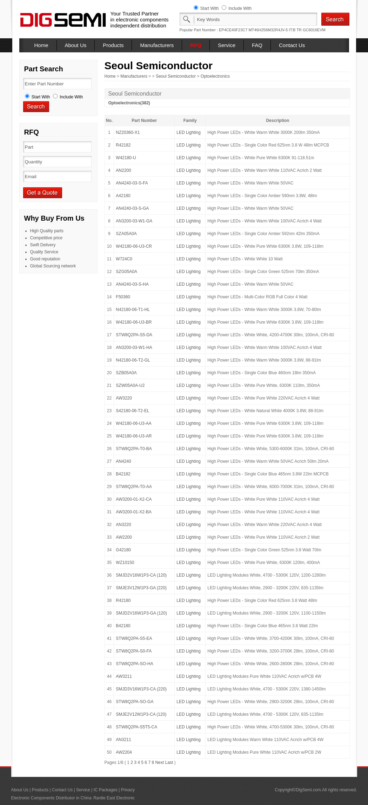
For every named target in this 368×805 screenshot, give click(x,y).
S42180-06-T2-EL (132, 410)
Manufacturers (157, 45)
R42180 (123, 600)
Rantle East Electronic (114, 798)
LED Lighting (188, 132)
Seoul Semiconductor (176, 76)
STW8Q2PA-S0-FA (134, 651)
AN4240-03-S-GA (132, 208)
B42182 (123, 474)
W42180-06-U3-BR (134, 322)
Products (113, 45)
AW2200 (124, 537)
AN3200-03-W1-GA (134, 221)
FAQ (257, 45)
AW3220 (124, 398)
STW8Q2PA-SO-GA (134, 701)
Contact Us (292, 45)
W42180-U (126, 157)
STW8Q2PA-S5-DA (134, 334)
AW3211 (124, 676)
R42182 (123, 145)
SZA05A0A (126, 233)
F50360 (123, 296)
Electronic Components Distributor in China (51, 798)
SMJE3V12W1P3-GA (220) (141, 587)
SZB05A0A (126, 372)
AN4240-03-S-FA (132, 183)
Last (169, 762)
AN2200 (123, 170)
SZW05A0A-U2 (130, 385)
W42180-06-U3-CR (134, 246)
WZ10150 (125, 562)
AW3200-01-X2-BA (134, 511)
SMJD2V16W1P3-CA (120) (141, 575)
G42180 (123, 549)
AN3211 (123, 739)
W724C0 (124, 259)
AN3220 (123, 524)
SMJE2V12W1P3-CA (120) (141, 714)
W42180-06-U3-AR (134, 436)
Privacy (128, 789)
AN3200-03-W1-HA (134, 347)
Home (41, 45)
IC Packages (106, 789)
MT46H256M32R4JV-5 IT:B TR (274, 30)
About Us (76, 45)
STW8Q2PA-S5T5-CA (136, 727)
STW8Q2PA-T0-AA (134, 486)
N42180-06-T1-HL (133, 309)
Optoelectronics (215, 76)
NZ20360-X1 (128, 132)
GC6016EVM (314, 30)
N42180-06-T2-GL (133, 360)
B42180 (123, 625)
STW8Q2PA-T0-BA (134, 448)
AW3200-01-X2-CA (134, 499)
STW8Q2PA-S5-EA (134, 638)
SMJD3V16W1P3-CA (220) (141, 689)
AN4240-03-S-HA (132, 284)
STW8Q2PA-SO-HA (134, 663)
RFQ (195, 45)
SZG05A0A (126, 271)
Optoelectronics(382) (129, 102)
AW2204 (124, 752)
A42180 (123, 195)
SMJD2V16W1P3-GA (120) (141, 613)
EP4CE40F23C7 (233, 30)
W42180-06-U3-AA (133, 423)
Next (159, 762)
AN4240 (123, 461)
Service (226, 45)
